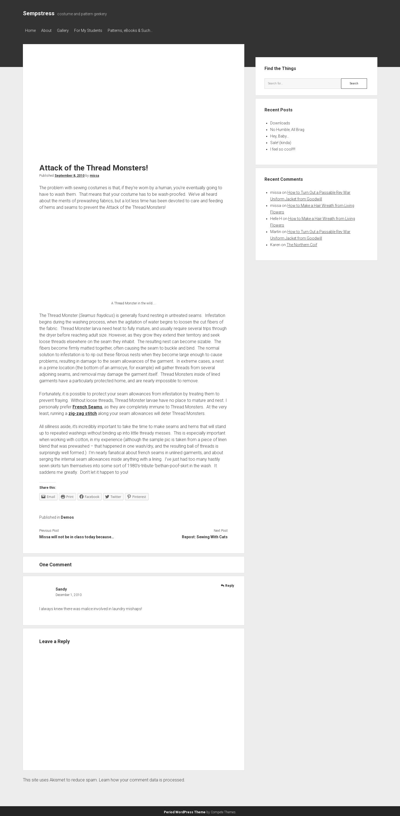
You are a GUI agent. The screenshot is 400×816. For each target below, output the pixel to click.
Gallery (68, 30)
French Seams (87, 405)
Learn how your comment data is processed (141, 778)
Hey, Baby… (279, 134)
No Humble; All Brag (287, 128)
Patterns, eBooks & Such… (141, 30)
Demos (67, 516)
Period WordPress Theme (185, 810)
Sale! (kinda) (280, 141)
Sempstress (39, 13)
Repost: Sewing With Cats (205, 535)
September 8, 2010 (70, 174)
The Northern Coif (302, 243)
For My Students (96, 30)
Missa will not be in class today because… (76, 535)
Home (30, 30)
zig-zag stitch (82, 411)
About (49, 30)
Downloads (280, 121)
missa (94, 174)
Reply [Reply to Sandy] (229, 584)
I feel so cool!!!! (282, 147)
